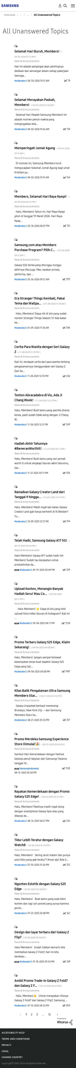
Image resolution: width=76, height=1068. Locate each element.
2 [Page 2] (31, 1014)
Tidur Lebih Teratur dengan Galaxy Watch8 (38, 842)
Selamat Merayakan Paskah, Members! (34, 102)
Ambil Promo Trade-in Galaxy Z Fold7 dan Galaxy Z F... (41, 983)
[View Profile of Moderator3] (25, 570)
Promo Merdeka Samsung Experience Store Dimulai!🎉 (41, 741)
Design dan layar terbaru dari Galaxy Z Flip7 (41, 934)
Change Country (12, 1057)
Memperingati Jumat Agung (42, 150)
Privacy (6, 1045)
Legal (5, 1051)
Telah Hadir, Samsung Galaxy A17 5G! (42, 542)
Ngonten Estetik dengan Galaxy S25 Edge (40, 886)
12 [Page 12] (49, 1014)
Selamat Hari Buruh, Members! (38, 53)
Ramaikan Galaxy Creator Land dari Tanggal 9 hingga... (39, 494)
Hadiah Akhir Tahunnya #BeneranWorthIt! (39, 446)
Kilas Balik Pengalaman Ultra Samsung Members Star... (42, 693)
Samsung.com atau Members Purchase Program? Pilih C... (42, 250)
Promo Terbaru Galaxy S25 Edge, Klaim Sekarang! (42, 644)
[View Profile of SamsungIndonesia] (29, 768)
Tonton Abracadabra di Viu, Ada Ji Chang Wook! (38, 397)
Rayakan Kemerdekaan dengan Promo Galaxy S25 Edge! (42, 793)
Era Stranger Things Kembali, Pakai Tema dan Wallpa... (40, 300)
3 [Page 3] (37, 1014)
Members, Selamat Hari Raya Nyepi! (41, 198)
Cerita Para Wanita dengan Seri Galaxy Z (42, 349)
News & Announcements (26, 61)
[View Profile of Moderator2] (20, 80)
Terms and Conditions (16, 1039)
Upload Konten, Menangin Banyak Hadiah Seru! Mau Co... (38, 594)
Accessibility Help (13, 1032)
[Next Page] (56, 1014)
